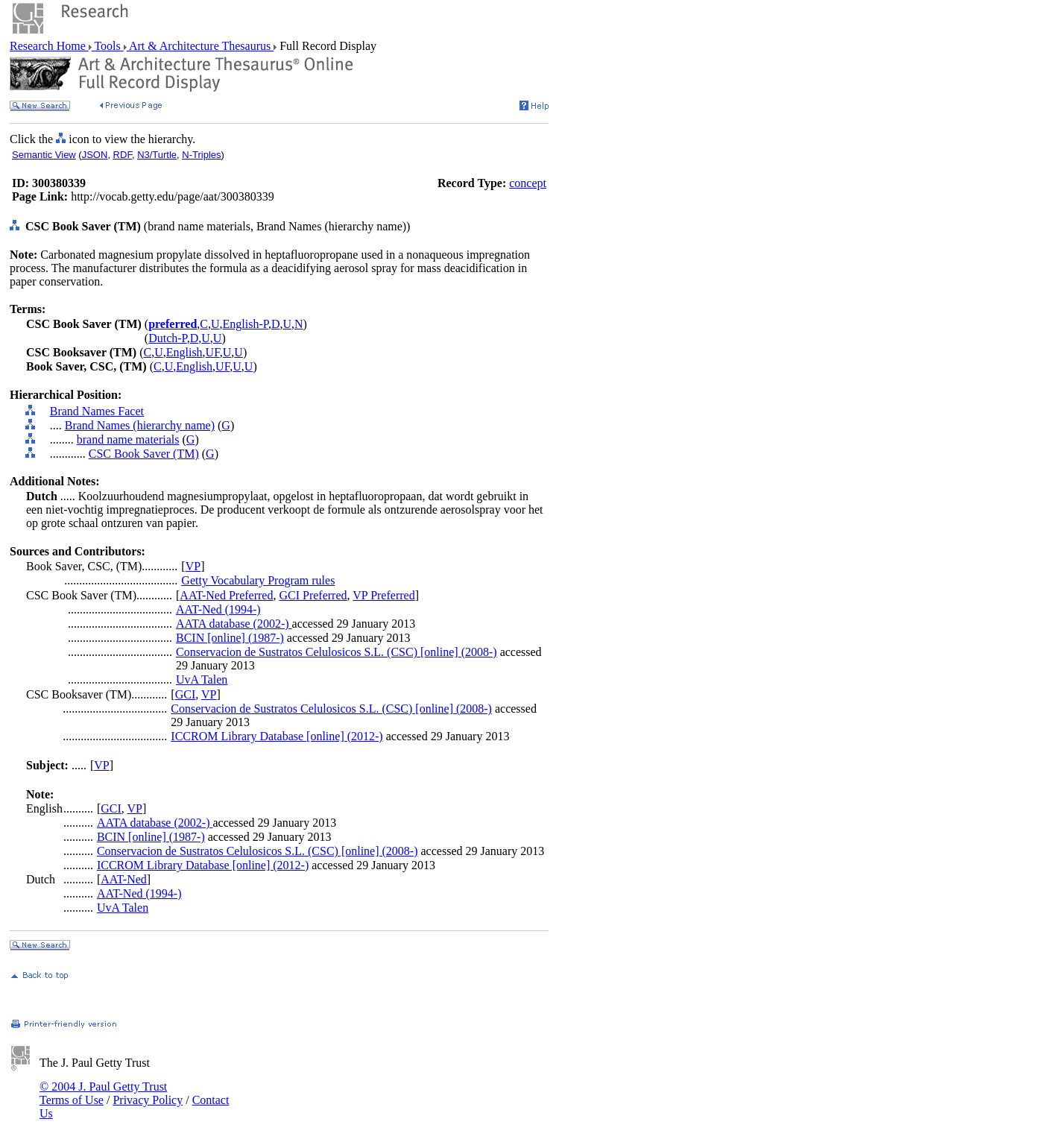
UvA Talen (201, 679)
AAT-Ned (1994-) (218, 609)
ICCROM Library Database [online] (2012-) (276, 736)
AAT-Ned (124, 879)
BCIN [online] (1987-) (230, 637)
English (184, 352)
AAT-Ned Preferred (226, 595)
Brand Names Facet (97, 411)
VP (193, 566)
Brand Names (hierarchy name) (140, 425)
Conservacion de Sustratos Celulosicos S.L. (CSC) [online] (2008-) (336, 652)
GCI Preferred (313, 595)
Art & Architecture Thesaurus (200, 46)
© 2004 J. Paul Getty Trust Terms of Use (103, 1093)
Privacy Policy (148, 1100)
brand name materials (128, 439)
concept (527, 183)
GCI (185, 694)
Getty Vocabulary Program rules (258, 580)
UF (213, 352)
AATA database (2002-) (234, 623)
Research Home (49, 46)
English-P (245, 324)
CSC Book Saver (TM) (144, 453)
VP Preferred (383, 595)
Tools (108, 46)
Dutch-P (167, 338)
